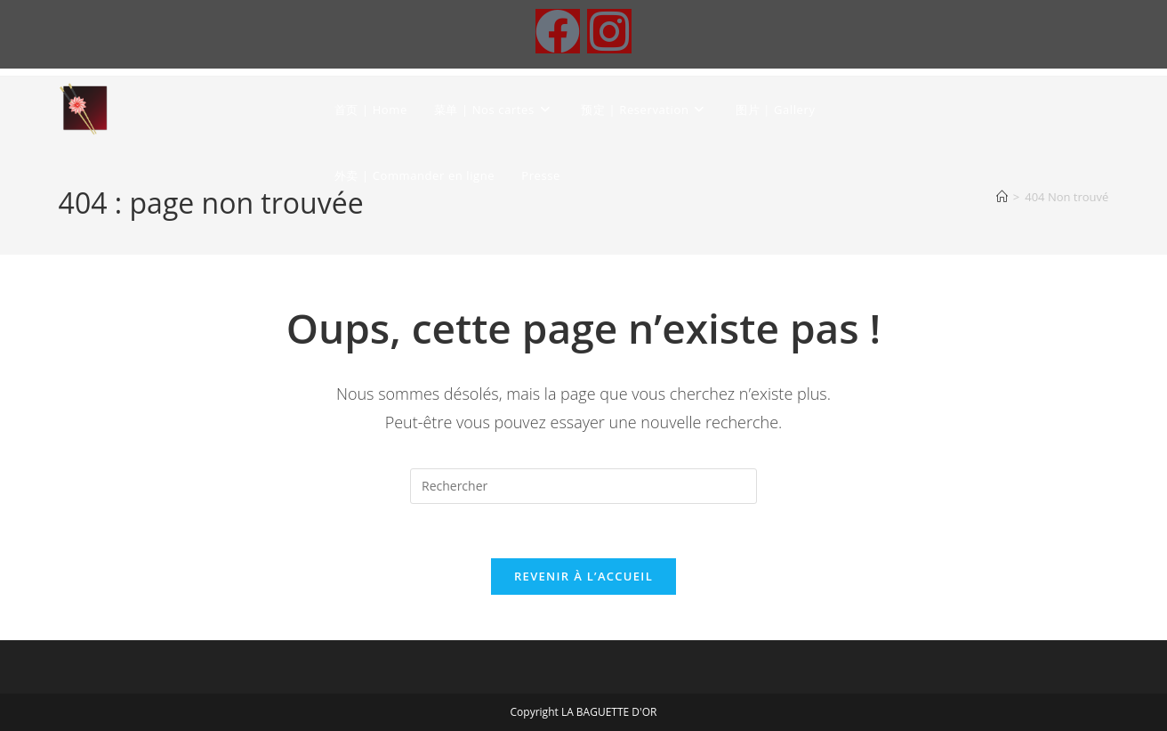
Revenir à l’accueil (583, 576)
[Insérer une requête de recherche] (583, 486)
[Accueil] (1002, 197)
